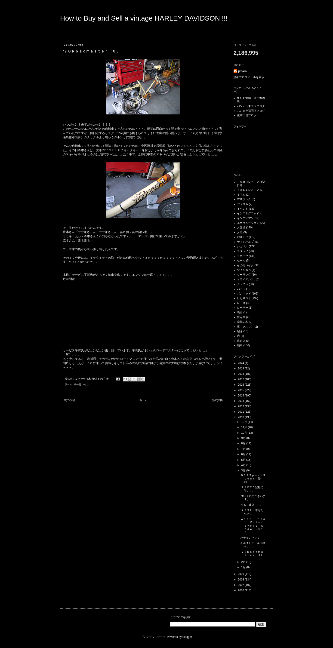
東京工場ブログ (246, 115)
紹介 (240, 331)
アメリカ (242, 204)
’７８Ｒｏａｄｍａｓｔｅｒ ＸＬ (251, 553)
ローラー (242, 307)
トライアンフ (245, 279)
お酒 (240, 232)
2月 (243, 562)
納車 (240, 345)
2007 (241, 585)
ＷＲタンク (244, 199)
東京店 (241, 340)
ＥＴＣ (241, 194)
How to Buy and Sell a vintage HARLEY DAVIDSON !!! (144, 18)
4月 (243, 465)
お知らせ (242, 237)
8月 (243, 443)
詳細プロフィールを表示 (249, 77)
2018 (241, 373)
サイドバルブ (245, 241)
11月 (244, 427)
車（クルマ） (245, 326)
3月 (243, 470)
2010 (241, 417)
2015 (241, 390)
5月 (243, 459)
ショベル (242, 246)
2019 (241, 368)
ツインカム (244, 270)
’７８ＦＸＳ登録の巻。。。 (251, 489)
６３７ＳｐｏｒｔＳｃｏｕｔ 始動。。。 (252, 479)
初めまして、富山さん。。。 (252, 544)
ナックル (242, 284)
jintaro (242, 71)
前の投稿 (217, 400)
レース (241, 303)
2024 (241, 363)
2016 (241, 384)
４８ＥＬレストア (248, 189)
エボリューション (248, 222)
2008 (241, 579)
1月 (243, 567)
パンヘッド (244, 293)
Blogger (187, 637)
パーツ (241, 289)
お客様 (241, 227)
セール (241, 260)
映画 (240, 312)
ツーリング (244, 274)
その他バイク (81, 384)
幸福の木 (242, 321)
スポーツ (242, 256)
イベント (242, 208)
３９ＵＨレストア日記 (251, 182)
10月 (244, 432)
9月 (243, 438)
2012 (241, 406)
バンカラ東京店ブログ (251, 106)
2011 (241, 411)
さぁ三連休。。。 (251, 505)
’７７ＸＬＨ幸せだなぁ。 (251, 512)
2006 (241, 590)
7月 (243, 449)
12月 (244, 422)
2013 (241, 400)
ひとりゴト (244, 298)
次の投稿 (69, 400)
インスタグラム (246, 213)
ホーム (143, 400)
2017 (241, 379)
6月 (243, 454)
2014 (241, 395)
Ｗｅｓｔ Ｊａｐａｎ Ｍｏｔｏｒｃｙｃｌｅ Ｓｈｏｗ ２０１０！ (252, 525)
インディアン (245, 218)
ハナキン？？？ (250, 537)
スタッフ (242, 251)
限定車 (241, 317)
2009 (241, 574)
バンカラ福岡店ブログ (251, 110)
